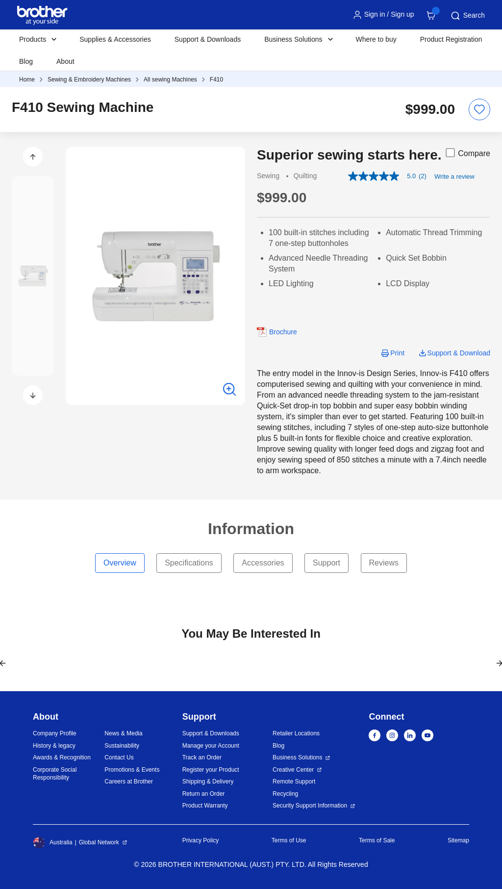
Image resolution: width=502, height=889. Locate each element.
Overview (119, 563)
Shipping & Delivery (208, 781)
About (65, 61)
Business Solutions (297, 757)
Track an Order (202, 757)
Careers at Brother (128, 781)
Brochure (283, 332)
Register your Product (210, 769)
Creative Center (293, 769)
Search (467, 16)
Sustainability (121, 745)
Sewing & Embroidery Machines (89, 79)
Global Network (99, 842)
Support (326, 563)
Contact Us (118, 757)
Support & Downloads (208, 39)
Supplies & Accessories (115, 39)
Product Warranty (205, 805)
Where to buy (376, 39)
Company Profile (54, 733)
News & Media (123, 733)
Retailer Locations (296, 733)
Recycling (285, 793)
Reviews (384, 563)
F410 (216, 79)
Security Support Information (310, 805)
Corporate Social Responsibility (54, 773)
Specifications (189, 563)
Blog (26, 61)
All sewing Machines (170, 79)
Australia (53, 842)
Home (27, 79)
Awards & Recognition (62, 757)
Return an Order (203, 793)
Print (397, 353)
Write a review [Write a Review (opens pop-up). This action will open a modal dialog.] (454, 176)
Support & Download (458, 353)
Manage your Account (210, 745)
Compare (467, 153)
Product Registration (451, 39)
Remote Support (294, 781)
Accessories (263, 563)
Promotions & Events (131, 769)
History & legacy (54, 745)
